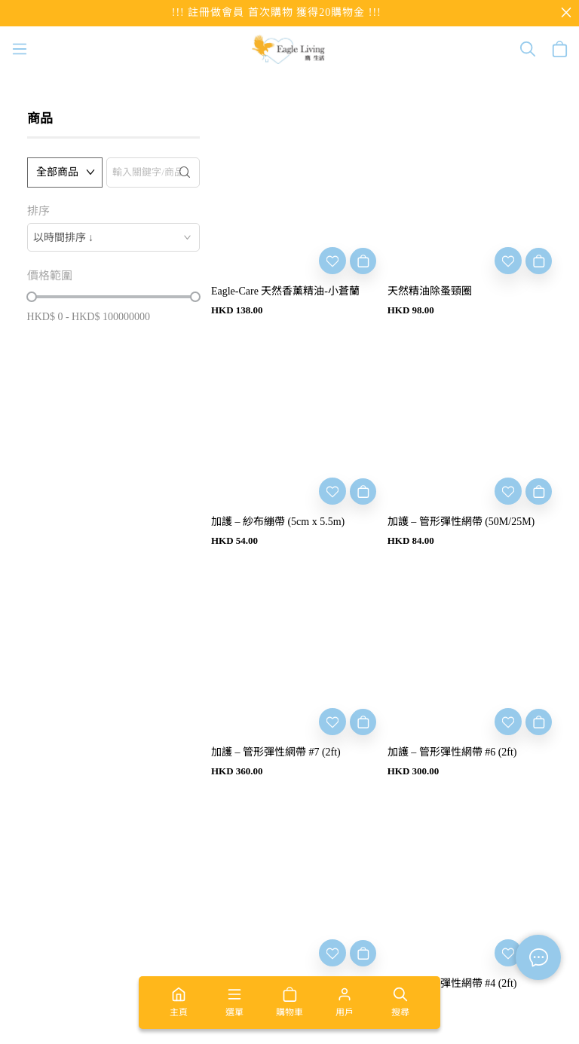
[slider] (31, 297)
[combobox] (113, 237)
